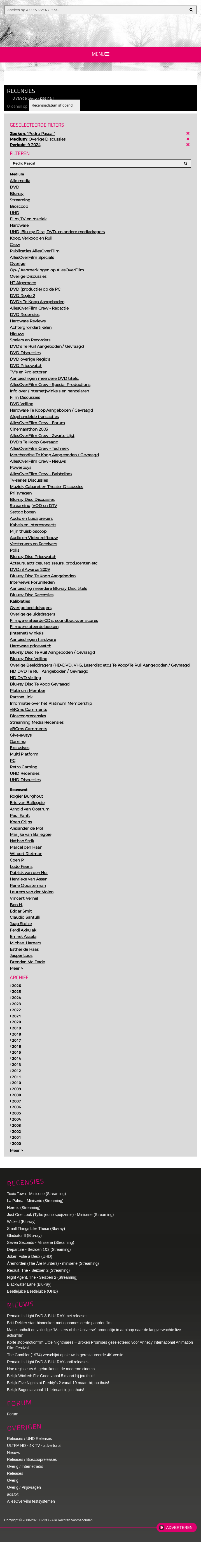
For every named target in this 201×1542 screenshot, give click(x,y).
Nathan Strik (22, 840)
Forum (12, 1414)
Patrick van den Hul (29, 872)
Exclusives (19, 747)
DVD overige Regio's (30, 359)
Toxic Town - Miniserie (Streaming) (36, 1193)
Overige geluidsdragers (32, 614)
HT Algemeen (23, 282)
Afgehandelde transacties (34, 416)
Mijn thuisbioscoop (28, 531)
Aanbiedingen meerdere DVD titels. (44, 378)
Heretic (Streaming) (23, 1207)
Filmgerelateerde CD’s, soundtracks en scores (54, 620)
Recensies (26, 1182)
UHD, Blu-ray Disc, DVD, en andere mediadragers (57, 231)
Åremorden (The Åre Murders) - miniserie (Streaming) (53, 1263)
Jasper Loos (21, 955)
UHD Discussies (25, 779)
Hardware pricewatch (30, 645)
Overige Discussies (28, 276)
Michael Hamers (25, 942)
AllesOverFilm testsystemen (31, 1501)
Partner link (21, 696)
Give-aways (21, 735)
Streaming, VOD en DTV (33, 505)
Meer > (16, 968)
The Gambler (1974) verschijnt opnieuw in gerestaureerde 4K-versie (65, 1355)
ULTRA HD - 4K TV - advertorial (34, 1445)
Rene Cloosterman (28, 885)
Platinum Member (27, 690)
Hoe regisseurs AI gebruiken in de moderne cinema (51, 1369)
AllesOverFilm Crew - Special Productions (50, 384)
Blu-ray (17, 193)
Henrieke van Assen (28, 879)
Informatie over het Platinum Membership (51, 703)
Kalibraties (20, 601)
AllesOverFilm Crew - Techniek (39, 448)
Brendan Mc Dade (27, 961)
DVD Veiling (22, 403)
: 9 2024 (25, 144)
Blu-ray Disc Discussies (32, 499)
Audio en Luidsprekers (31, 518)
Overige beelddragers (31, 607)
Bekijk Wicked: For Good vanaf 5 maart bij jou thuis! (51, 1376)
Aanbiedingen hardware (33, 639)
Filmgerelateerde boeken (34, 626)
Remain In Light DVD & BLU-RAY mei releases (47, 1316)
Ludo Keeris (21, 866)
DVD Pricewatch (26, 365)
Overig (12, 1480)
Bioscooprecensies (28, 715)
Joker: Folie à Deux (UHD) (29, 1256)
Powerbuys (20, 467)
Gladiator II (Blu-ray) (24, 1235)
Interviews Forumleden (32, 582)
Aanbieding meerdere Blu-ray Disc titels (48, 588)
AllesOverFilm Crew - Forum (37, 422)
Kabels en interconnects (33, 524)
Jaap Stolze (21, 923)
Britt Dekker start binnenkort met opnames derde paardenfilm (59, 1323)
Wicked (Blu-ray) (21, 1221)
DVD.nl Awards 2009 (30, 569)
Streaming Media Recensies (37, 722)
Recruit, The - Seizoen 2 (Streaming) (38, 1270)
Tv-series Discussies (29, 480)
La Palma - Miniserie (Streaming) (35, 1200)
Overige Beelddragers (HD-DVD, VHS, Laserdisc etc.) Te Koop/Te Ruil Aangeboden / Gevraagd (100, 665)
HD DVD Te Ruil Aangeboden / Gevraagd (49, 671)
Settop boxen (23, 512)
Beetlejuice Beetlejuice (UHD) (32, 1291)
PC (12, 760)
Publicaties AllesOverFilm (35, 251)
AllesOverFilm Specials (32, 257)
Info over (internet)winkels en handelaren (49, 391)
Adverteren (179, 1527)
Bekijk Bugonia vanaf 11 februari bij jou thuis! (45, 1389)
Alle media (20, 180)
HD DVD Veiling (25, 677)
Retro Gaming (24, 766)
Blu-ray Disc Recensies (31, 594)
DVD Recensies (24, 314)
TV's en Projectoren (28, 372)
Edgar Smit (21, 911)
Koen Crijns (21, 821)
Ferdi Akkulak (23, 930)
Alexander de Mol (26, 828)
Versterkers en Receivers (33, 543)
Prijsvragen (21, 493)
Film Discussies (25, 397)
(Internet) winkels (26, 633)
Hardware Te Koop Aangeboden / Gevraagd (51, 410)
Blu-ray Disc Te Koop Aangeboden (43, 575)
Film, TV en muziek (28, 218)
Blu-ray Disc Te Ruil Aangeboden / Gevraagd (52, 652)
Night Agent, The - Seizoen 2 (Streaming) (42, 1277)
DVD (14, 187)
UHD (14, 212)
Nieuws (17, 333)
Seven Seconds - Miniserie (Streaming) (40, 1242)
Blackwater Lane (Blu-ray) (29, 1284)
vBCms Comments (28, 709)
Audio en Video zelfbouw (34, 537)
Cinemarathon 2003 (29, 429)
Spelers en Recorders (30, 339)
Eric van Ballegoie (27, 802)
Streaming (20, 199)
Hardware (19, 225)
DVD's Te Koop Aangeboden (37, 301)
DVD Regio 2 (22, 295)
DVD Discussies (25, 352)
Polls (14, 550)
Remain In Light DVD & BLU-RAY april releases (47, 1362)
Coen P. (17, 860)
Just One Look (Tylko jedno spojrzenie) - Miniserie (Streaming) (60, 1214)
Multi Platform (24, 754)
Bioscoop (19, 206)
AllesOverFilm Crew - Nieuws (38, 461)
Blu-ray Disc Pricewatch (33, 556)
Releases (15, 1473)
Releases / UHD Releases (29, 1438)
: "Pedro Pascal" (32, 133)
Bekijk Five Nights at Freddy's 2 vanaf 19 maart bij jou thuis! (58, 1383)
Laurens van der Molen (31, 891)
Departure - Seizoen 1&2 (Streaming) (39, 1249)
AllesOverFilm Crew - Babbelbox (41, 473)
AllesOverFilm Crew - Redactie (39, 308)
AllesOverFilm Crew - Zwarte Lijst (42, 435)
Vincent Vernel (24, 898)
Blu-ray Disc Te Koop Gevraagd (39, 684)
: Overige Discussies (37, 139)
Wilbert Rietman (26, 853)
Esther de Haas (24, 949)
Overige (17, 263)
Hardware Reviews (27, 321)
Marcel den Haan (26, 847)
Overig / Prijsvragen (24, 1487)
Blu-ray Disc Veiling (29, 658)
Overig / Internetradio (25, 1466)
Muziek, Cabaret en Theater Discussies (46, 486)
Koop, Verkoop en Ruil (31, 238)
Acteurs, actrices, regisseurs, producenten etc (53, 563)
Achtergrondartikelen (31, 327)
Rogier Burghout (26, 796)
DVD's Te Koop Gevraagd (34, 442)
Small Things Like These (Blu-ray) (36, 1228)
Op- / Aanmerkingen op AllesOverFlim (47, 269)
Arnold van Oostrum (30, 809)
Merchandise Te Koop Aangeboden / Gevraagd (54, 454)
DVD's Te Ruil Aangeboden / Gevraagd (47, 346)
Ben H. (16, 904)
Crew (15, 244)
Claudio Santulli (25, 917)
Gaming (17, 741)
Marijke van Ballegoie (30, 834)
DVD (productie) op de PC (35, 289)
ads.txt (12, 1494)
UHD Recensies (24, 773)
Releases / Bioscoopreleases (32, 1459)
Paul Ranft (20, 815)
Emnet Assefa (23, 936)
